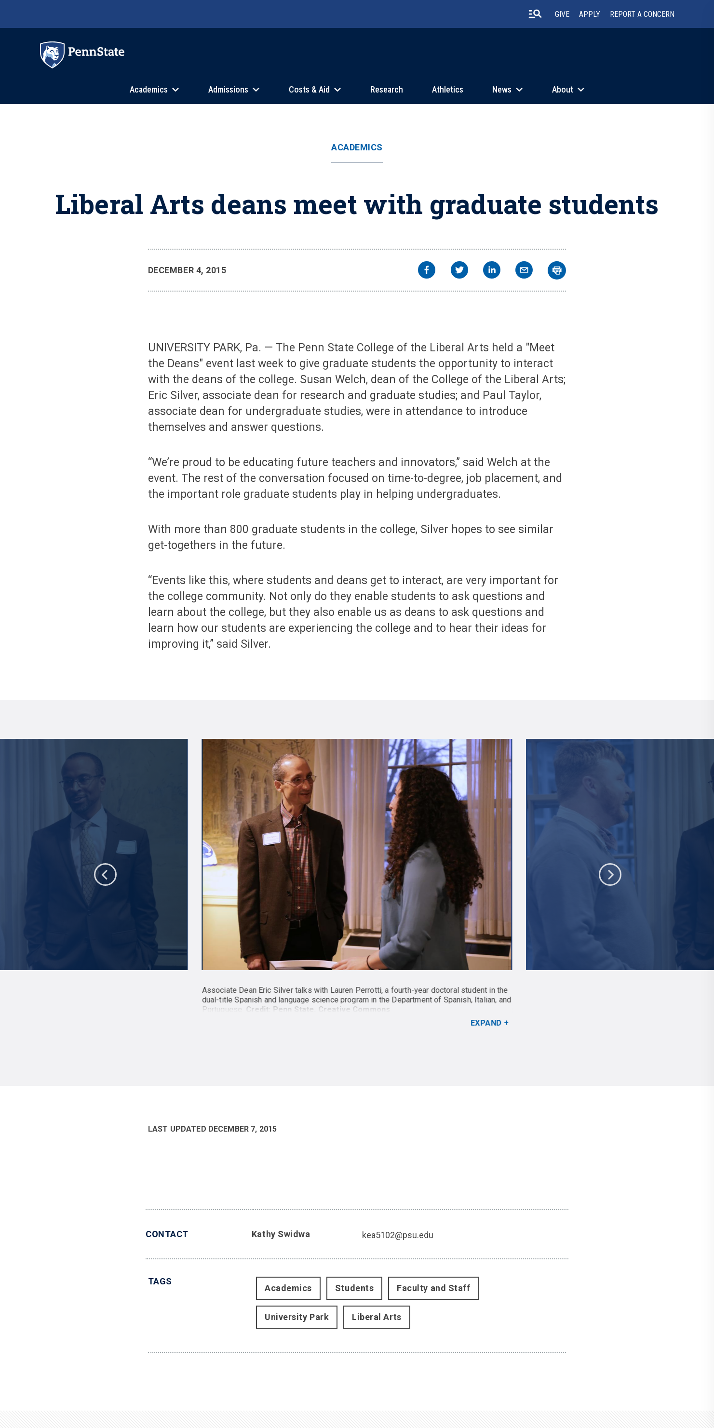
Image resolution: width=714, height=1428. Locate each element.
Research (386, 89)
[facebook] (426, 271)
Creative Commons (354, 1009)
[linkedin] (491, 271)
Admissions (228, 89)
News (502, 89)
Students (354, 1288)
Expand (486, 1023)
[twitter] (459, 271)
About (562, 89)
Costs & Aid (309, 89)
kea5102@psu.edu (397, 1235)
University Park (297, 1317)
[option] (357, 883)
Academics (149, 89)
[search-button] (535, 14)
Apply (589, 14)
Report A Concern (642, 14)
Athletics (447, 89)
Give (562, 14)
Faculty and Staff (433, 1288)
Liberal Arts (376, 1317)
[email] (524, 271)
